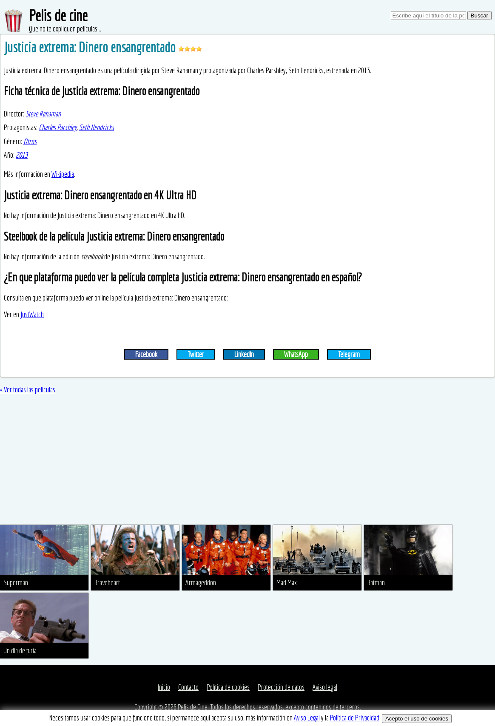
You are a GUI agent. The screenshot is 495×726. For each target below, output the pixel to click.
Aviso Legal (307, 717)
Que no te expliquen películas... (65, 28)
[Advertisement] (247, 461)
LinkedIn (244, 354)
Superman (15, 582)
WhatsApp (296, 354)
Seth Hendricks (96, 127)
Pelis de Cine (193, 707)
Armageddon (200, 582)
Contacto (188, 687)
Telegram (349, 354)
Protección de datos (281, 687)
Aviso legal (325, 687)
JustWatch (32, 314)
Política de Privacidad (354, 717)
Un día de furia (20, 650)
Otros (30, 141)
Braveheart (107, 582)
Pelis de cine (58, 15)
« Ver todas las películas (27, 389)
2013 (22, 154)
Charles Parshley (58, 127)
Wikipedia (62, 174)
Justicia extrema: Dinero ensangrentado (91, 47)
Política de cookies (228, 687)
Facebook (146, 354)
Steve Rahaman (43, 113)
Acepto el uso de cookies (416, 718)
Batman (376, 582)
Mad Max (286, 582)
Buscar (479, 15)
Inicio (164, 687)
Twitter (196, 354)
